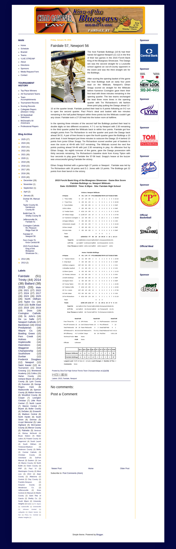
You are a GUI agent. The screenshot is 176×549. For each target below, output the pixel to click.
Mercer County (34, 428)
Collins (34, 373)
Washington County (26, 471)
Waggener (23, 348)
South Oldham (29, 444)
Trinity (22, 279)
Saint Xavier (24, 365)
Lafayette (21, 512)
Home (90, 468)
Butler (29, 504)
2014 (23, 259)
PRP (20, 468)
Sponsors (25, 68)
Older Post (124, 468)
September (29, 188)
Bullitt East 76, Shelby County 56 (32, 214)
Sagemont (22, 441)
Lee (39, 460)
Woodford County (29, 395)
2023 (23, 147)
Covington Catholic (29, 313)
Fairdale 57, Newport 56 (29, 235)
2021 (23, 154)
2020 (23, 158)
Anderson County (25, 449)
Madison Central (29, 414)
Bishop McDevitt (30, 433)
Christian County (26, 455)
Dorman (33, 420)
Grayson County (26, 485)
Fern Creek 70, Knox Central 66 (31, 241)
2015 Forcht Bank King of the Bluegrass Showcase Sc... (31, 249)
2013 (23, 263)
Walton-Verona (34, 392)
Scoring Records (28, 106)
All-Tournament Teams (30, 94)
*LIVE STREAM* (28, 59)
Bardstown (23, 325)
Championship (25, 351)
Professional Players (29, 126)
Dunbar (22, 356)
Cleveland (22, 458)
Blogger (99, 534)
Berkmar (37, 430)
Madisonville (23, 390)
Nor (19, 515)
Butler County (35, 409)
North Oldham (33, 299)
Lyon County (35, 381)
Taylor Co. (29, 302)
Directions (25, 65)
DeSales (25, 411)
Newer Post (57, 468)
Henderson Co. (26, 488)
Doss (29, 310)
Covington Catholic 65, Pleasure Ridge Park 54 (31, 228)
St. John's (29, 316)
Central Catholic (30, 452)
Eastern (31, 460)
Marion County (27, 463)
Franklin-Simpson (25, 482)
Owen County (32, 466)
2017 (23, 169)
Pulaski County (32, 439)
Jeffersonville (23, 490)
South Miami (23, 501)
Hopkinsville (24, 342)
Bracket (24, 52)
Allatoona (33, 477)
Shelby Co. (33, 498)
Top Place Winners (29, 91)
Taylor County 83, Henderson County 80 (30, 207)
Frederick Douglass (29, 359)
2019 (23, 162)
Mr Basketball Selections (27, 116)
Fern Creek (25, 336)
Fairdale (66, 378)
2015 (60, 378)
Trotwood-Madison (25, 447)
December (28, 180)
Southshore (24, 353)
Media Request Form (30, 72)
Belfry (38, 449)
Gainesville (25, 506)
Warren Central (29, 406)
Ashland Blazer (25, 379)
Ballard (30, 283)
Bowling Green (26, 333)
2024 (23, 143)
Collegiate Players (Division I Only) (28, 110)
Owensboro (24, 345)
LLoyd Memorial (25, 422)
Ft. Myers (37, 504)
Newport (73, 378)
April (26, 192)
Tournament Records (30, 103)
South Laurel (35, 441)
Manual (30, 493)
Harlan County (26, 376)
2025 (23, 139)
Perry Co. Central (31, 515)
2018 (23, 166)
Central (21, 479)
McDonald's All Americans (27, 122)
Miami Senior (33, 512)
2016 (23, 173)
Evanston (26, 384)
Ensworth (37, 411)
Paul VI (32, 468)
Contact (24, 75)
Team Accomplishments (28, 98)
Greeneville (37, 506)
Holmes (22, 339)
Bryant (21, 409)
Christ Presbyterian (29, 326)
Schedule (25, 49)
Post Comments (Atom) (73, 473)
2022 (23, 151)
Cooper (21, 398)
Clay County (33, 479)
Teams (23, 55)
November (28, 184)
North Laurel (35, 403)
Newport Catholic (27, 322)
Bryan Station (24, 436)
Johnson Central (29, 509)
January (27, 195)
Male (38, 287)
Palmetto (26, 430)
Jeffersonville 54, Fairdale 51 (30, 220)
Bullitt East (35, 304)
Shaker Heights (23, 517)
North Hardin (24, 417)
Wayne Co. (25, 330)
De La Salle (26, 319)
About (23, 62)
